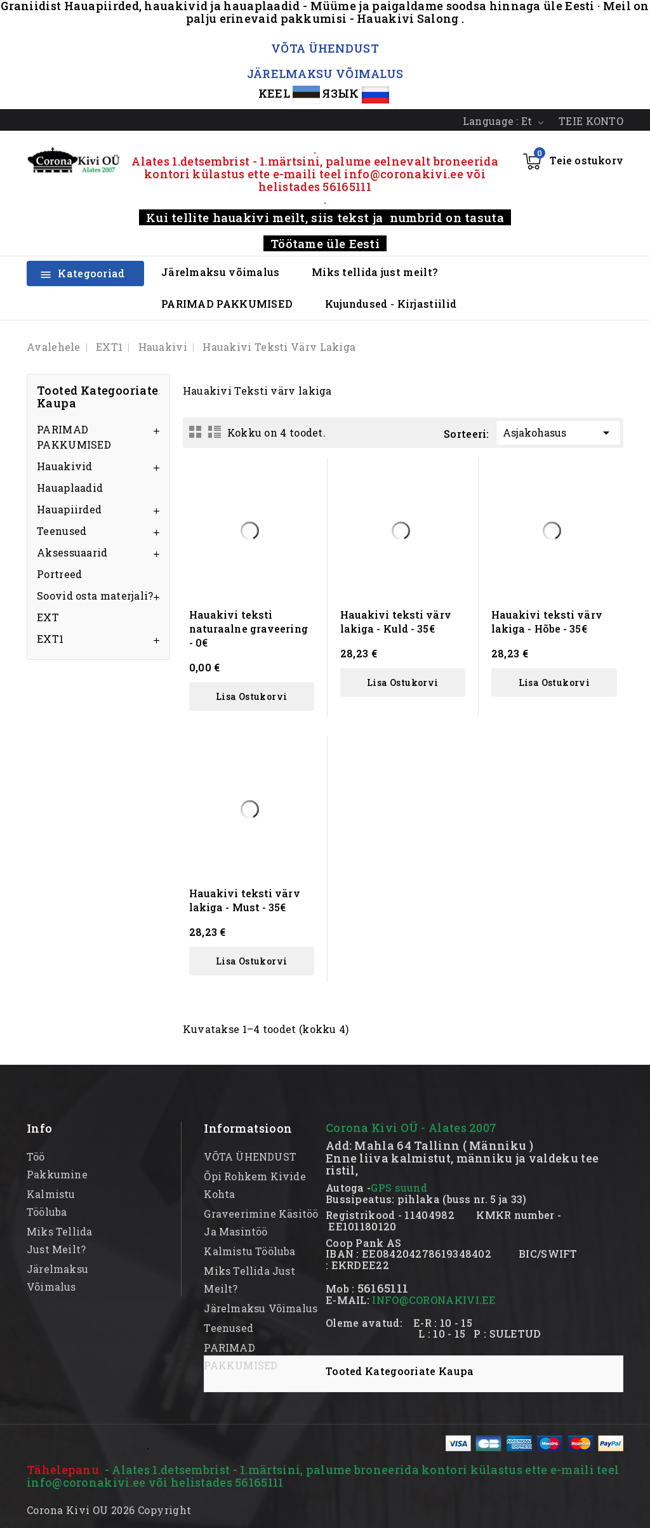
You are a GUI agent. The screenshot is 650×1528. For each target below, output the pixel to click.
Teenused (61, 530)
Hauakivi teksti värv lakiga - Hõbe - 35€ (546, 621)
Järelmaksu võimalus (220, 272)
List (214, 431)
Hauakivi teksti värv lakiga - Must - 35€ (244, 900)
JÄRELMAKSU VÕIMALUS (325, 73)
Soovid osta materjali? (95, 595)
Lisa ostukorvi (252, 696)
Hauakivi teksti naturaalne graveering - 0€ (248, 628)
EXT (48, 617)
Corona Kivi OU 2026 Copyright (109, 1510)
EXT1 (50, 638)
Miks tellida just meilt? (374, 272)
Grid (195, 431)
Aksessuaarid (72, 552)
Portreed (59, 574)
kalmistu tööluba (249, 1251)
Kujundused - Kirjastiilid (391, 303)
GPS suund (399, 1187)
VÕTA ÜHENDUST (325, 48)
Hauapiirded (69, 509)
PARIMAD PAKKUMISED (227, 303)
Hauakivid (65, 466)
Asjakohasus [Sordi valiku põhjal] (558, 430)
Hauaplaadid (70, 487)
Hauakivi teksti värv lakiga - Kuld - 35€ (395, 621)
